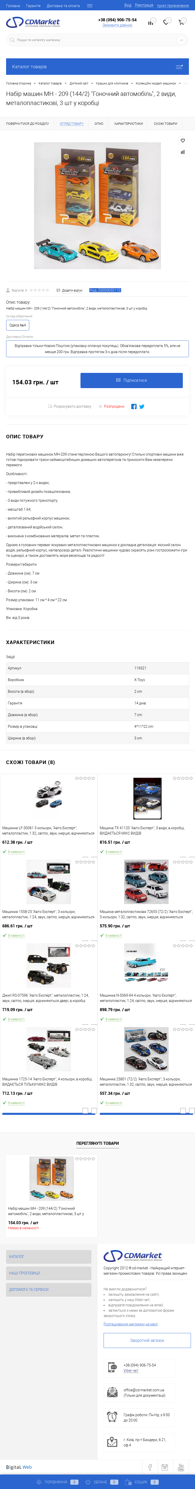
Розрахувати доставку (69, 406)
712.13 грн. (48, 1095)
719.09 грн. (48, 1011)
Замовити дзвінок (117, 25)
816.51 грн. (146, 844)
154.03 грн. (23, 1222)
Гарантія (33, 6)
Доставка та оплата (63, 6)
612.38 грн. (48, 844)
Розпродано (111, 406)
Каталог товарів (97, 66)
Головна (13, 6)
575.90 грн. (146, 928)
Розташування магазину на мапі (131, 1324)
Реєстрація (144, 5)
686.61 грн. (48, 928)
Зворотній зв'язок (147, 1340)
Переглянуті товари (97, 1143)
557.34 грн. (146, 1095)
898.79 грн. (146, 1011)
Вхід (127, 5)
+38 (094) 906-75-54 (117, 20)
